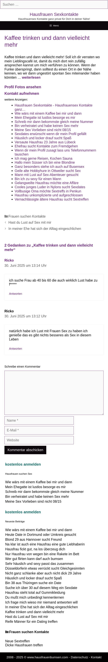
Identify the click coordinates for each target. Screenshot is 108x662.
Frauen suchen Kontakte (27, 216)
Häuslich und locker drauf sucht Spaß (33, 578)
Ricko (9, 260)
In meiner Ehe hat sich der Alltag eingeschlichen (44, 229)
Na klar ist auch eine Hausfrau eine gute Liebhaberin (45, 544)
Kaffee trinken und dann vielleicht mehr (34, 612)
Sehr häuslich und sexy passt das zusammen (39, 564)
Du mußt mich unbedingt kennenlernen (34, 597)
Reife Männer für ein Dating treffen (31, 621)
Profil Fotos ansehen (22, 87)
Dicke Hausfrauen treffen (24, 645)
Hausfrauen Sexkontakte (54, 14)
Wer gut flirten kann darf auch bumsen (34, 559)
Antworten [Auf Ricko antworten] (15, 293)
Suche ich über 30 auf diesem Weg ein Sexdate (41, 588)
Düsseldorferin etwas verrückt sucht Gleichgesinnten (45, 568)
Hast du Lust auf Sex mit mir (29, 222)
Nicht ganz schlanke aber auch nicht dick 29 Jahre (43, 573)
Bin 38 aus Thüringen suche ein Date (33, 583)
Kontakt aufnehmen (21, 93)
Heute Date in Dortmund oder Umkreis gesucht (40, 535)
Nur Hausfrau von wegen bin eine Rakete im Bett (42, 554)
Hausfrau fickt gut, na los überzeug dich (35, 549)
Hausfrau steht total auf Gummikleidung (35, 592)
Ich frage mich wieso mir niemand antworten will (41, 602)
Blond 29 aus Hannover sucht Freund (33, 539)
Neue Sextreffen (17, 641)
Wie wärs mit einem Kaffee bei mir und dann (38, 530)
